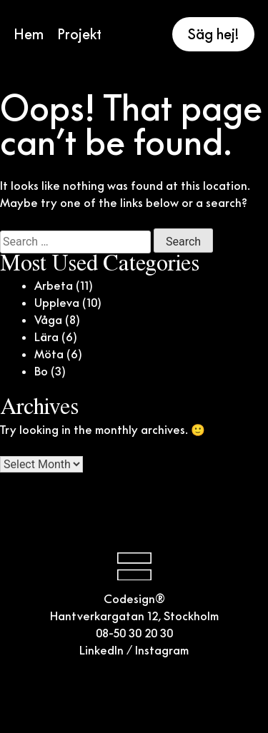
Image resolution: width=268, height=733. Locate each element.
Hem (29, 34)
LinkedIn (101, 650)
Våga (48, 320)
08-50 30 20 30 (134, 633)
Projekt (79, 34)
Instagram (162, 650)
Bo (41, 371)
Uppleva (56, 302)
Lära (46, 337)
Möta (49, 354)
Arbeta (53, 285)
